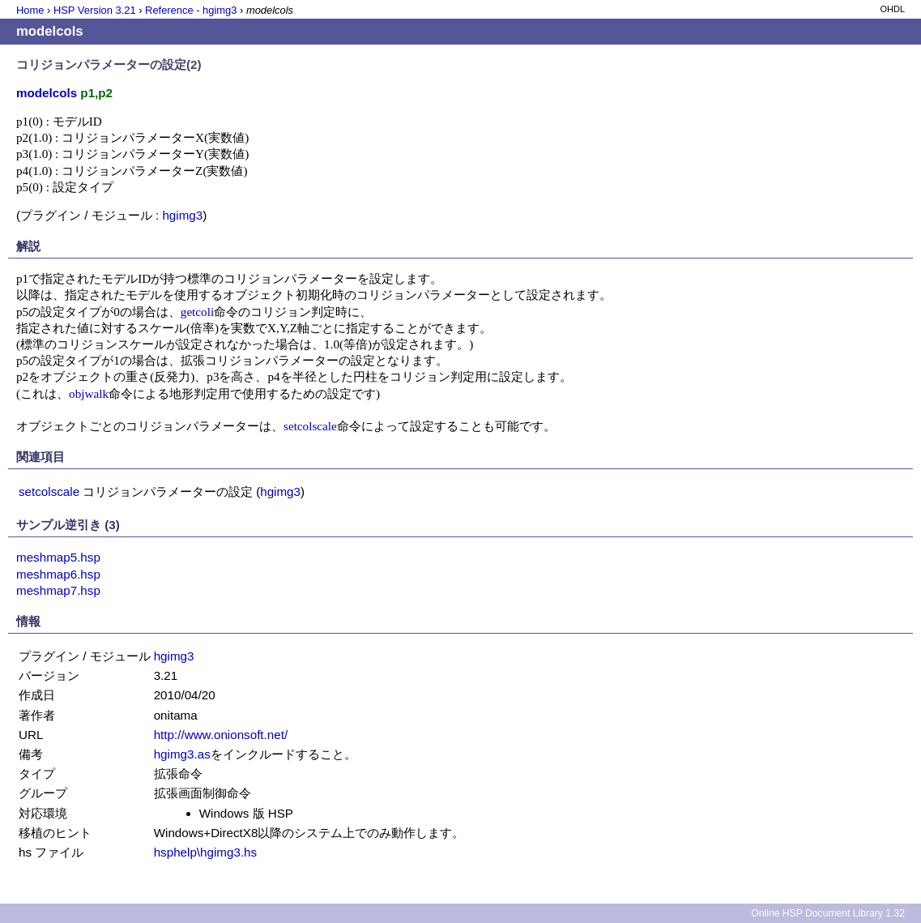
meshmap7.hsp (58, 590)
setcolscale (310, 426)
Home (30, 10)
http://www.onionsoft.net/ (221, 734)
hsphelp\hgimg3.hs (206, 852)
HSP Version (94, 10)
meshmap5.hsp (58, 557)
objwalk (89, 393)
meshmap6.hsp (58, 574)
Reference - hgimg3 (191, 10)
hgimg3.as (182, 754)
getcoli (197, 311)
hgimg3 (182, 215)
